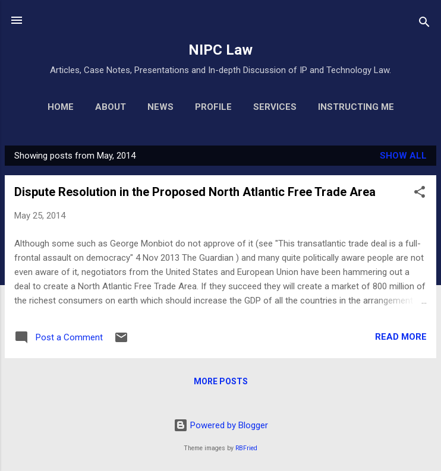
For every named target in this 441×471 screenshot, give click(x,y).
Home (61, 107)
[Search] (424, 24)
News (160, 107)
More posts (221, 381)
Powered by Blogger (221, 425)
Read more (401, 336)
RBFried (246, 448)
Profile (213, 107)
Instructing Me (356, 107)
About (110, 107)
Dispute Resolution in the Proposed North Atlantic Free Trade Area (195, 192)
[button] (419, 194)
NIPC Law (220, 50)
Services (275, 107)
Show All (403, 155)
